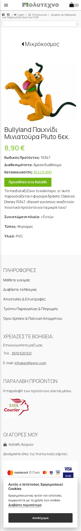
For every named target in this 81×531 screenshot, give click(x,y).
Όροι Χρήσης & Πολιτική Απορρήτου (32, 318)
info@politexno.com (30, 363)
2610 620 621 (22, 353)
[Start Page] (40, 5)
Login (19, 15)
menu (6, 5)
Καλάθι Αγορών (18, 444)
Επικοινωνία (37, 15)
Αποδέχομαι (40, 518)
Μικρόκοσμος (42, 44)
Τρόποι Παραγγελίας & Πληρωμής (30, 308)
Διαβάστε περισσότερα (24, 505)
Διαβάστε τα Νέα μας (20, 289)
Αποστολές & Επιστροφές (24, 299)
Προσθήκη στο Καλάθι (28, 182)
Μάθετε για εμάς (16, 280)
